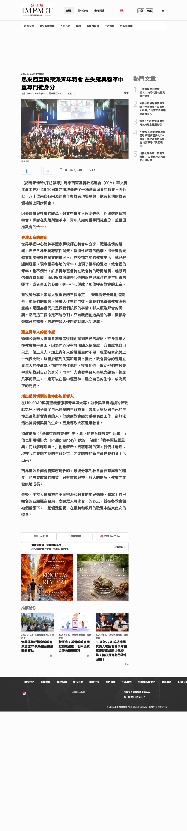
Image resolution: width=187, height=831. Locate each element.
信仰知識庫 (126, 26)
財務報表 (167, 682)
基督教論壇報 (47, 26)
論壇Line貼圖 (78, 692)
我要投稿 (62, 682)
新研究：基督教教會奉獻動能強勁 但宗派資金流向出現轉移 (74, 646)
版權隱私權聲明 (146, 682)
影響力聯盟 (92, 26)
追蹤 (70, 93)
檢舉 (126, 92)
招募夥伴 (127, 682)
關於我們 (29, 682)
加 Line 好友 (39, 536)
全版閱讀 (99, 10)
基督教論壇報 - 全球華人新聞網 (37, 10)
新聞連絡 (46, 682)
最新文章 (29, 26)
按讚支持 (74, 536)
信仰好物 (83, 10)
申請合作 (94, 682)
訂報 (140, 10)
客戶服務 (110, 682)
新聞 (68, 10)
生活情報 (109, 26)
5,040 (76, 170)
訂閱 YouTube (110, 536)
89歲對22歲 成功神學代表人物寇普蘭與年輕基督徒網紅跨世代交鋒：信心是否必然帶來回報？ (111, 650)
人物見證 (65, 26)
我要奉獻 (120, 547)
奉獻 (149, 10)
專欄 (78, 26)
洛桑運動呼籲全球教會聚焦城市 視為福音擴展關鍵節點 (37, 646)
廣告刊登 (78, 682)
